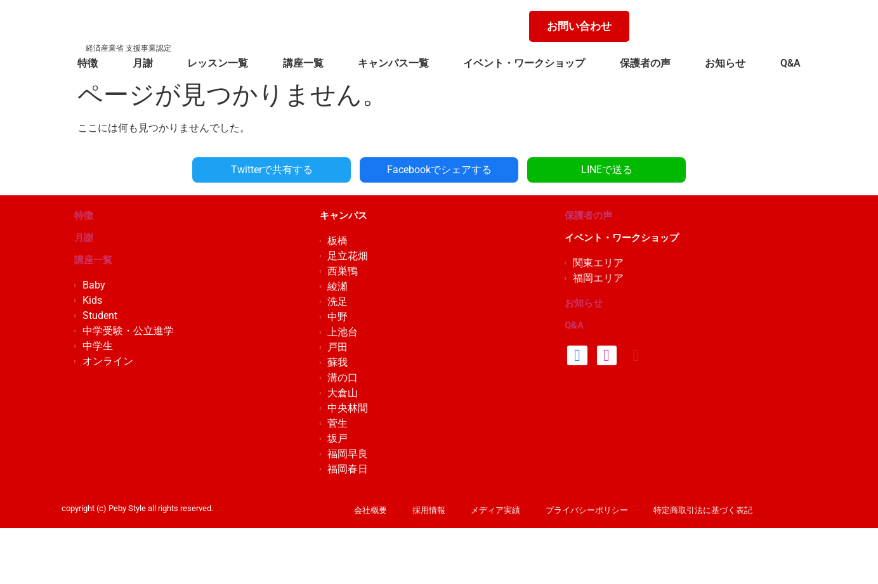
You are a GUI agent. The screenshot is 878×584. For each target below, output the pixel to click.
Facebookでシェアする (439, 170)
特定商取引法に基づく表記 (702, 510)
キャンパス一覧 (393, 63)
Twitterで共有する (272, 170)
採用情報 (428, 510)
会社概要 (370, 510)
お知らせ (725, 63)
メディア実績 (495, 510)
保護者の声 (645, 63)
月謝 (143, 63)
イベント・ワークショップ (524, 63)
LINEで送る (606, 170)
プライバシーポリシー (587, 510)
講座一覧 (303, 63)
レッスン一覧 (217, 63)
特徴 (87, 63)
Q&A (790, 63)
